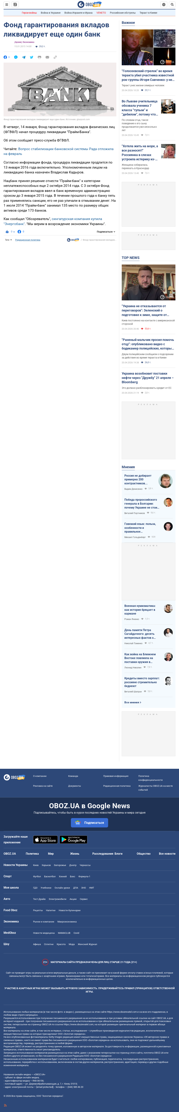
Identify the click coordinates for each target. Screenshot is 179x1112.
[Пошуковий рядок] (172, 4)
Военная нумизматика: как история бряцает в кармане (140, 609)
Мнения (128, 467)
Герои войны (29, 12)
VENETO (101, 12)
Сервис (84, 899)
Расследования (102, 853)
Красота (61, 944)
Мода (72, 944)
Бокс (72, 876)
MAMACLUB (64, 933)
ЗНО (83, 887)
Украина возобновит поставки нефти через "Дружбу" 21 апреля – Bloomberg (148, 378)
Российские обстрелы (123, 12)
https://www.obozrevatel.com (122, 1012)
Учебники (46, 887)
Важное (128, 22)
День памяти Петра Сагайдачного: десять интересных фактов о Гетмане (139, 634)
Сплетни (49, 944)
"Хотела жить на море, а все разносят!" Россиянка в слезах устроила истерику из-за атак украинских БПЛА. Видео (140, 152)
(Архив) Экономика (24, 42)
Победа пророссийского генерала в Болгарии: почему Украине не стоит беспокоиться (141, 503)
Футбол (37, 876)
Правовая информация (115, 776)
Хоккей (63, 876)
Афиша (37, 944)
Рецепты (38, 910)
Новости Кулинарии (70, 910)
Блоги (118, 853)
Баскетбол (50, 876)
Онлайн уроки (62, 887)
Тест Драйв (39, 899)
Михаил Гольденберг (135, 537)
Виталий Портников (134, 513)
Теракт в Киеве (148, 12)
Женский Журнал (87, 944)
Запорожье (60, 865)
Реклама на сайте (43, 786)
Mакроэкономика (67, 921)
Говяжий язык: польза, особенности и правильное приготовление (140, 528)
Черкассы (85, 865)
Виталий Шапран (133, 691)
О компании (40, 776)
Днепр (72, 865)
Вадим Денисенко (133, 489)
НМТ (91, 887)
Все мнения (131, 702)
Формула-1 (84, 876)
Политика (32, 853)
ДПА (75, 887)
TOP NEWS (130, 258)
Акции (73, 899)
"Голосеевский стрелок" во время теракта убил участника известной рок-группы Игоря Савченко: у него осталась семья (148, 75)
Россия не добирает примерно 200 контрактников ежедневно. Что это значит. (138, 479)
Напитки (50, 910)
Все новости (167, 853)
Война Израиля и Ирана (78, 12)
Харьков (46, 865)
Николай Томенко (133, 643)
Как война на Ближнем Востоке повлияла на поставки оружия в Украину (140, 658)
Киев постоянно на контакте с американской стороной (148, 322)
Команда (73, 776)
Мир (51, 853)
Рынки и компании (43, 921)
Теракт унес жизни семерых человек (143, 85)
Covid (76, 933)
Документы (74, 786)
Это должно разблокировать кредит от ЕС (146, 387)
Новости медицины (44, 933)
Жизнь (74, 853)
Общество (144, 853)
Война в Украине (51, 12)
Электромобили (57, 899)
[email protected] (44, 1087)
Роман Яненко (131, 619)
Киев (35, 865)
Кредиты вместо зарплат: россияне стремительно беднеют (142, 682)
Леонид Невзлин (132, 667)
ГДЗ (35, 887)
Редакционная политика (27, 240)
